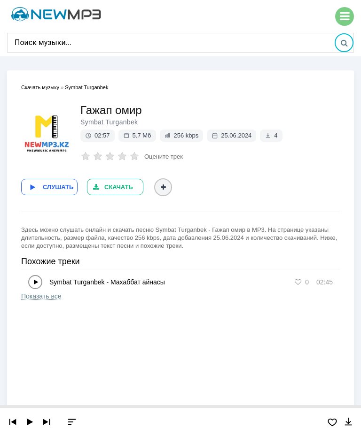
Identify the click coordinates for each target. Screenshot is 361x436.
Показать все (41, 296)
